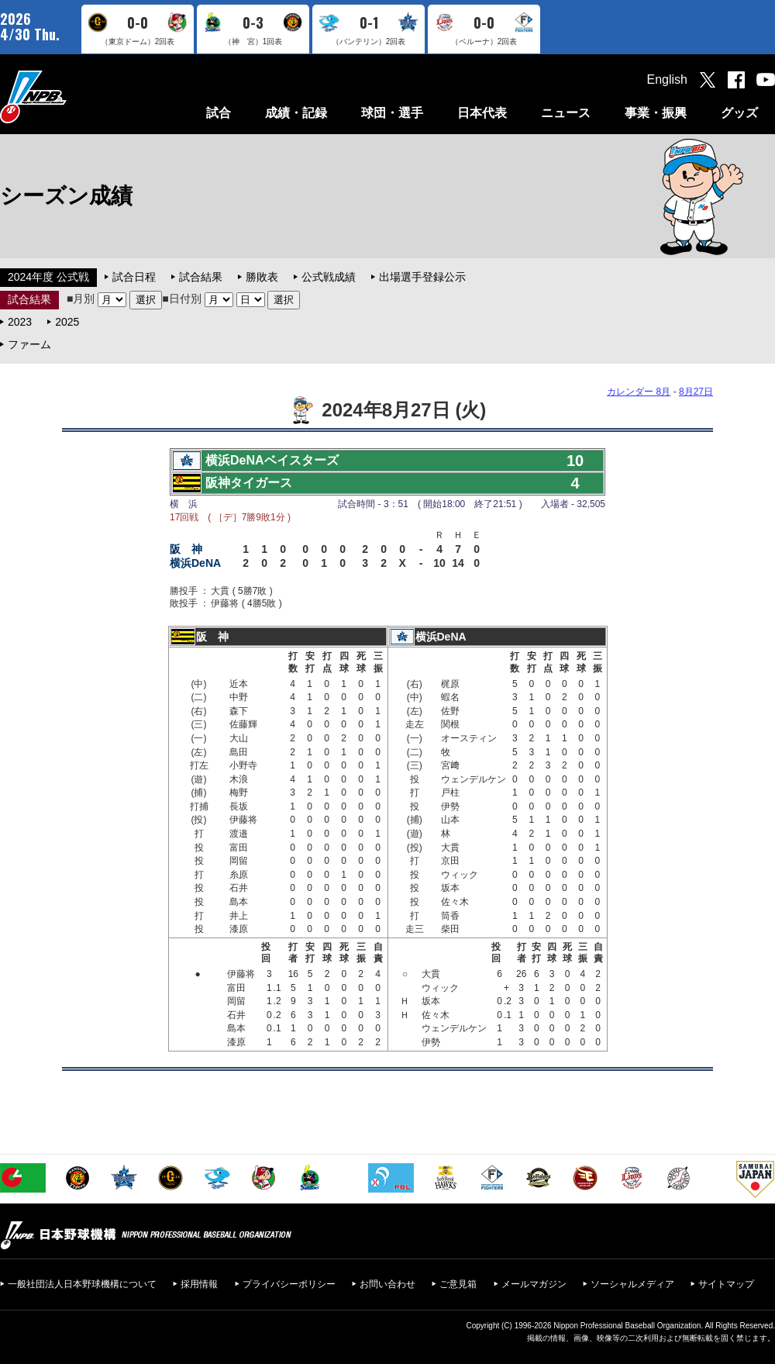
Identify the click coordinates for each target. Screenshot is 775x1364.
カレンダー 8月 (638, 391)
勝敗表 (262, 277)
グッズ (739, 112)
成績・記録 (296, 112)
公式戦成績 (328, 277)
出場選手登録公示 (422, 277)
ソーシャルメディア (632, 1284)
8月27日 (696, 391)
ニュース (566, 112)
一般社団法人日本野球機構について (82, 1284)
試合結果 (200, 277)
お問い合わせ (387, 1284)
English (667, 79)
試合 (218, 112)
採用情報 (199, 1284)
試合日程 (134, 277)
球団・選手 (392, 112)
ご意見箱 (458, 1284)
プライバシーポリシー (289, 1284)
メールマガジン (534, 1284)
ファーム (29, 344)
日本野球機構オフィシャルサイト (72, 96)
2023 (20, 322)
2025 (67, 322)
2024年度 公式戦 (48, 277)
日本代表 (482, 112)
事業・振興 (656, 112)
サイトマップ (726, 1284)
